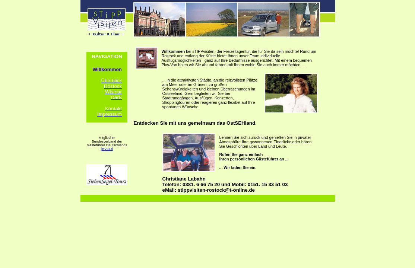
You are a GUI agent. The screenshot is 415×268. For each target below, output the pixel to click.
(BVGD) (107, 149)
